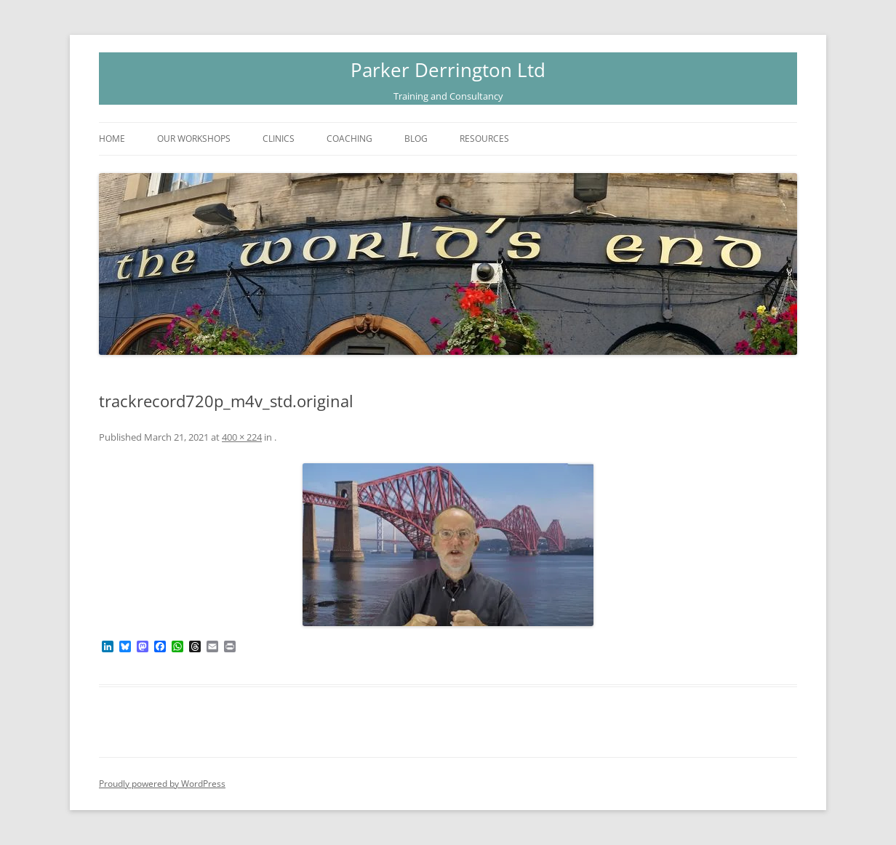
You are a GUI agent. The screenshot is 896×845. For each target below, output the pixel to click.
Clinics (279, 138)
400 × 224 (242, 437)
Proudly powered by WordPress (162, 783)
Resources (484, 138)
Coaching (349, 138)
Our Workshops (194, 138)
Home (112, 138)
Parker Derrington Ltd (448, 70)
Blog (416, 138)
